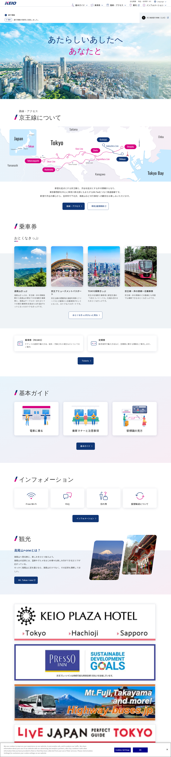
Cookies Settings (122, 750)
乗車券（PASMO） (60, 695)
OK (140, 750)
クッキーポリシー (21, 737)
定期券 (56, 704)
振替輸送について (134, 704)
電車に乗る (20, 695)
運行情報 (11, 15)
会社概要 (133, 3)
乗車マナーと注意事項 (24, 699)
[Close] (167, 749)
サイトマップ (35, 737)
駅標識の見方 (21, 704)
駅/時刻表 (94, 695)
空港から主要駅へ (97, 699)
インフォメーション (153, 9)
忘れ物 (130, 699)
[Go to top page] (14, 8)
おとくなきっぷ (59, 699)
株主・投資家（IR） (145, 3)
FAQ (129, 695)
